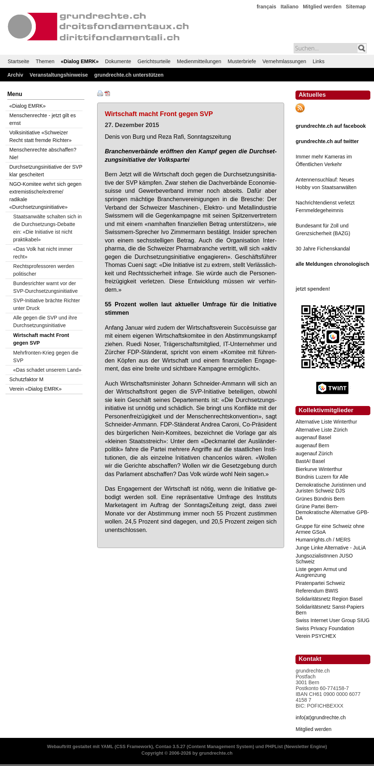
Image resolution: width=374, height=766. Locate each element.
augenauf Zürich (313, 453)
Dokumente (118, 61)
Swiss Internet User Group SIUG (332, 620)
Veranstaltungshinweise (59, 75)
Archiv (15, 75)
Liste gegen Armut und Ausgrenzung (321, 572)
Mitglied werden (322, 6)
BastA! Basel (310, 461)
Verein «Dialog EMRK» (35, 389)
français (266, 6)
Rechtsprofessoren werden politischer (43, 270)
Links (319, 61)
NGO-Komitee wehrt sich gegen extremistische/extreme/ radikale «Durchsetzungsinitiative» (45, 195)
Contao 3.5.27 (171, 746)
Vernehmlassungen (284, 61)
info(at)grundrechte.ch (320, 717)
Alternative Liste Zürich (321, 430)
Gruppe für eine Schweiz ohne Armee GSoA (329, 529)
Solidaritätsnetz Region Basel (328, 599)
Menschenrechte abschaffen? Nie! (42, 153)
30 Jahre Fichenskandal (322, 249)
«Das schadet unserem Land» (47, 370)
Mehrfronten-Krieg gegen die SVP (45, 356)
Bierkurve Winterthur (318, 469)
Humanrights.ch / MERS (322, 540)
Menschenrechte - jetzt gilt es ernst (42, 119)
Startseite (18, 61)
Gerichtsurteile (154, 61)
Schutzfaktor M (26, 379)
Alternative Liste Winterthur (326, 422)
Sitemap (356, 6)
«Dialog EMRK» (80, 61)
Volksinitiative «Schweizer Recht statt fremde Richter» (40, 136)
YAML (107, 746)
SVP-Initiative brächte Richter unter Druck (46, 304)
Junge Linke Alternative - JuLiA (330, 548)
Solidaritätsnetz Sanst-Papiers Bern (329, 610)
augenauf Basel (313, 437)
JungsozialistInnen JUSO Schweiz (323, 558)
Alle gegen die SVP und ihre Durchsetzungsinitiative (45, 321)
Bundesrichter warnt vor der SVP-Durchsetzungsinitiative (45, 287)
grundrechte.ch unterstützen (129, 75)
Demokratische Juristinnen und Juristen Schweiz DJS (330, 488)
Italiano (289, 6)
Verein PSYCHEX (315, 636)
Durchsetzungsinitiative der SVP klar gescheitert (46, 170)
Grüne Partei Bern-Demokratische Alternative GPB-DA (332, 512)
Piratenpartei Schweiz (320, 583)
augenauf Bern (312, 445)
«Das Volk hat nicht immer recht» (43, 253)
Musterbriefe (242, 61)
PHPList (274, 746)
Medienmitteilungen (199, 61)
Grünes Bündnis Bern (319, 499)
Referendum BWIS (316, 591)
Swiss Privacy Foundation (324, 628)
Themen (45, 61)
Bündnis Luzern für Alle (321, 477)
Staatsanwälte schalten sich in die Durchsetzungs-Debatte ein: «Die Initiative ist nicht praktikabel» (47, 228)
